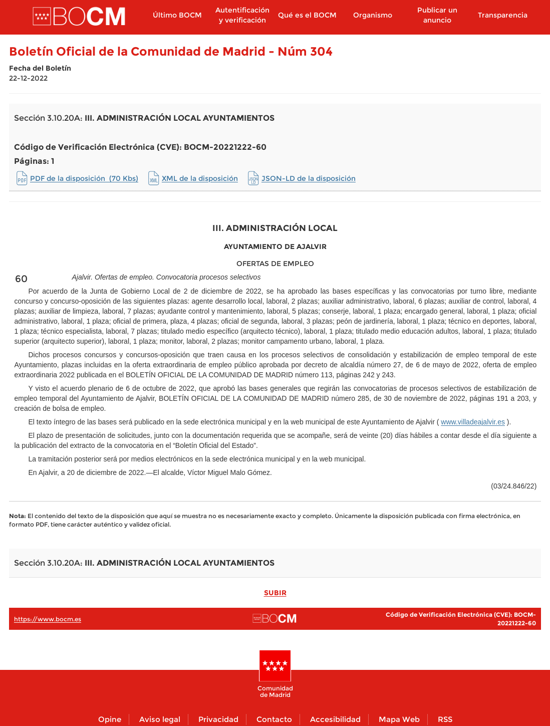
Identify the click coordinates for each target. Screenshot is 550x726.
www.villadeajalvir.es (473, 422)
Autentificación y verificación (242, 15)
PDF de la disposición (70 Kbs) (84, 178)
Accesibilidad (335, 719)
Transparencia (502, 15)
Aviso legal (159, 719)
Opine (109, 719)
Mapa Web (399, 719)
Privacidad (218, 719)
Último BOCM (177, 15)
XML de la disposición (200, 178)
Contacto (274, 719)
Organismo (372, 15)
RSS (445, 719)
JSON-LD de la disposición (308, 178)
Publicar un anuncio (437, 15)
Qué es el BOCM (307, 15)
